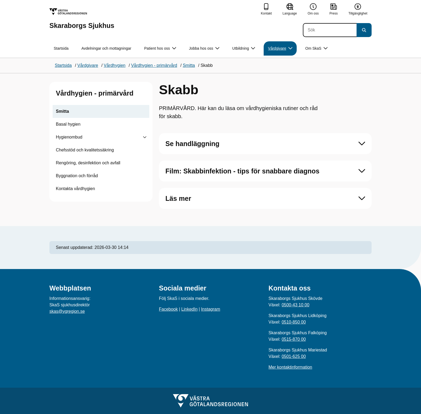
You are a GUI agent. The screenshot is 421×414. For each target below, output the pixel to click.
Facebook (168, 309)
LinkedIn (189, 309)
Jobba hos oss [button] (204, 48)
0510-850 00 (294, 322)
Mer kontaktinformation (290, 367)
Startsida (61, 48)
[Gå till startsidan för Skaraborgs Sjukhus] (81, 18)
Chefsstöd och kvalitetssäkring (85, 150)
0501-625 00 (294, 356)
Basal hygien (68, 124)
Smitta (62, 111)
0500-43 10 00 (295, 305)
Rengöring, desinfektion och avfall (88, 163)
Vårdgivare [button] (280, 48)
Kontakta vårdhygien (75, 188)
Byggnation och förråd (77, 175)
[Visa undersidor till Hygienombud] (144, 137)
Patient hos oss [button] (160, 48)
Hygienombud (69, 137)
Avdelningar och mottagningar (106, 48)
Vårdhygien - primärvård (94, 93)
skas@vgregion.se (67, 311)
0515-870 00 (294, 339)
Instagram (210, 309)
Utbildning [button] (243, 48)
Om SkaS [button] (316, 48)
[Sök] (330, 30)
